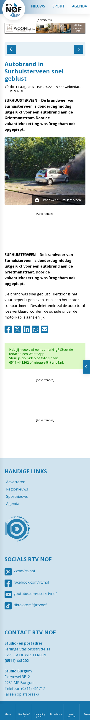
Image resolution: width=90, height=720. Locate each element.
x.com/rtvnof (24, 570)
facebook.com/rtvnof (31, 582)
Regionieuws (17, 489)
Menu (8, 714)
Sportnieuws (17, 496)
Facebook (9, 329)
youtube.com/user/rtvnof (35, 593)
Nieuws (38, 6)
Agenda (12, 503)
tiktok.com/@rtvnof (30, 604)
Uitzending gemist (40, 715)
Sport (58, 6)
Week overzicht (71, 715)
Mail (45, 329)
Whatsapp (36, 329)
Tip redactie (56, 714)
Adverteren (15, 481)
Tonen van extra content (86, 367)
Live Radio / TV (24, 715)
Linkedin (27, 329)
